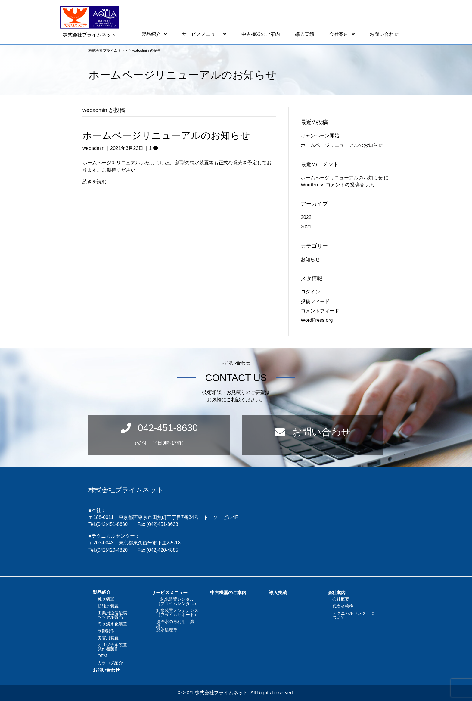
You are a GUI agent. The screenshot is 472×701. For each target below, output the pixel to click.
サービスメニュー (169, 592)
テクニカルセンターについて (353, 615)
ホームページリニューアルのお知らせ (166, 135)
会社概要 (340, 599)
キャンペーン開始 (320, 135)
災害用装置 (108, 637)
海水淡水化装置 (112, 624)
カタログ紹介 (110, 662)
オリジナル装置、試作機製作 (114, 646)
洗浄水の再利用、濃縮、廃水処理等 (175, 625)
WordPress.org (317, 320)
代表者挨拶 (342, 606)
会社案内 (337, 592)
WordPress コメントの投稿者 (332, 184)
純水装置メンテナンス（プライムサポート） (177, 612)
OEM (102, 655)
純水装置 (106, 599)
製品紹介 (102, 592)
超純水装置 (108, 605)
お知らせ (310, 259)
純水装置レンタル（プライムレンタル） (177, 601)
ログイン (310, 291)
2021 (306, 226)
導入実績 (278, 592)
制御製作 (106, 630)
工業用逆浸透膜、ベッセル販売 (114, 614)
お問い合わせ (106, 669)
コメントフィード (320, 310)
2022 (306, 217)
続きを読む (94, 181)
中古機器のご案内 (228, 592)
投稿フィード (315, 301)
